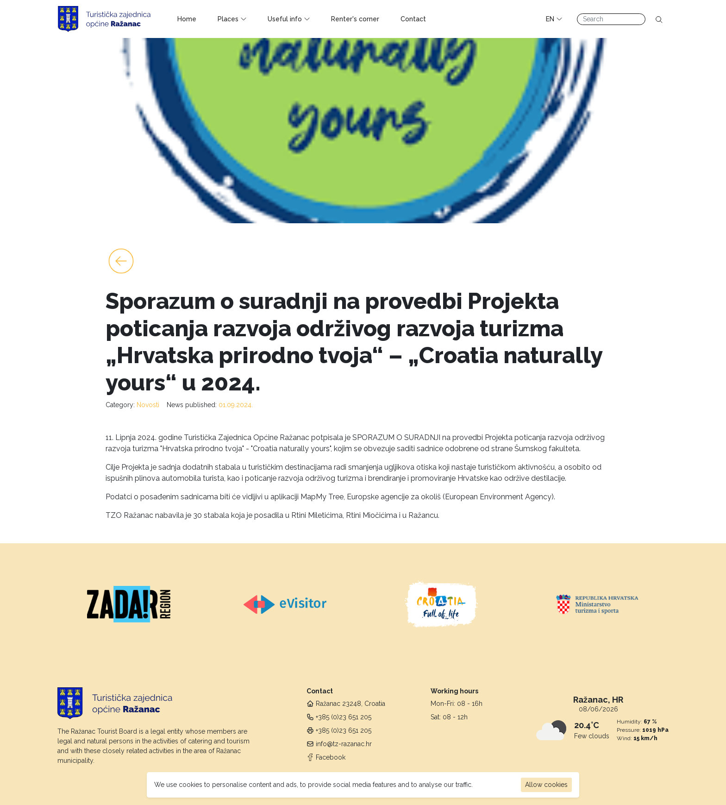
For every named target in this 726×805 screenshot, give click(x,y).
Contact (413, 19)
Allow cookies (546, 784)
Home (186, 19)
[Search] (611, 19)
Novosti (148, 405)
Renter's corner (355, 19)
